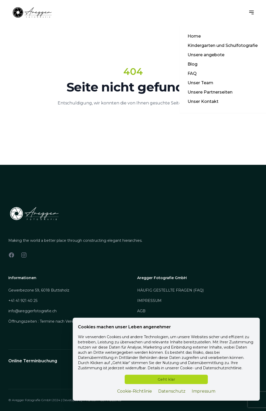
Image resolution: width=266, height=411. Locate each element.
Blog (192, 64)
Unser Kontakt (203, 101)
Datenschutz (171, 391)
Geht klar (166, 379)
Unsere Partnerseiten (210, 92)
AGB (141, 311)
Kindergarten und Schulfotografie (223, 45)
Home (194, 36)
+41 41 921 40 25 (22, 300)
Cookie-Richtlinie (134, 391)
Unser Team (200, 82)
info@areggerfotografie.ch (32, 311)
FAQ (192, 73)
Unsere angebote (206, 54)
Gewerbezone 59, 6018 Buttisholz (38, 290)
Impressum (203, 391)
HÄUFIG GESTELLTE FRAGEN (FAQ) (170, 290)
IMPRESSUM (149, 300)
